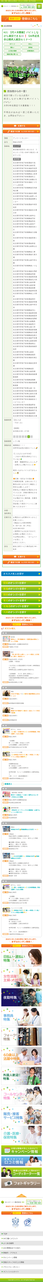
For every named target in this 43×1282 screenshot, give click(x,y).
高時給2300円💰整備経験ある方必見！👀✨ (24, 829)
